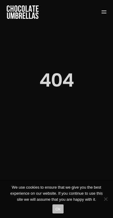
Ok (58, 209)
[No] (105, 199)
